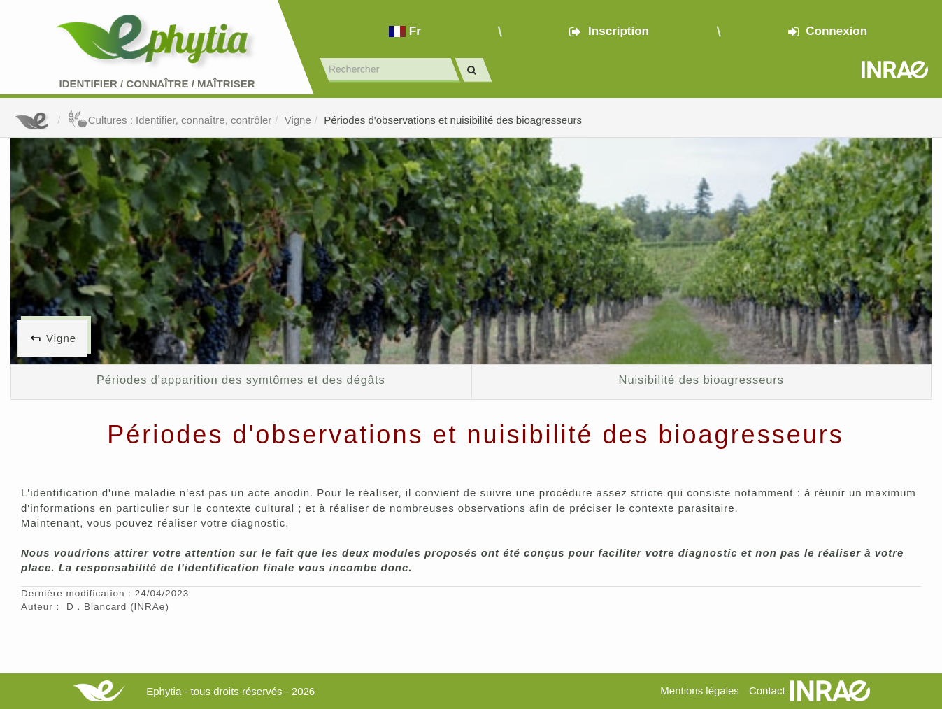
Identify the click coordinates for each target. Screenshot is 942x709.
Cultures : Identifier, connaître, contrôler (169, 120)
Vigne (298, 120)
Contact (767, 690)
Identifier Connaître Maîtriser (157, 83)
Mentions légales (699, 690)
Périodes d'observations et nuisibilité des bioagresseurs (453, 120)
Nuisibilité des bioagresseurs (701, 379)
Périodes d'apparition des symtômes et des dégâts (241, 379)
